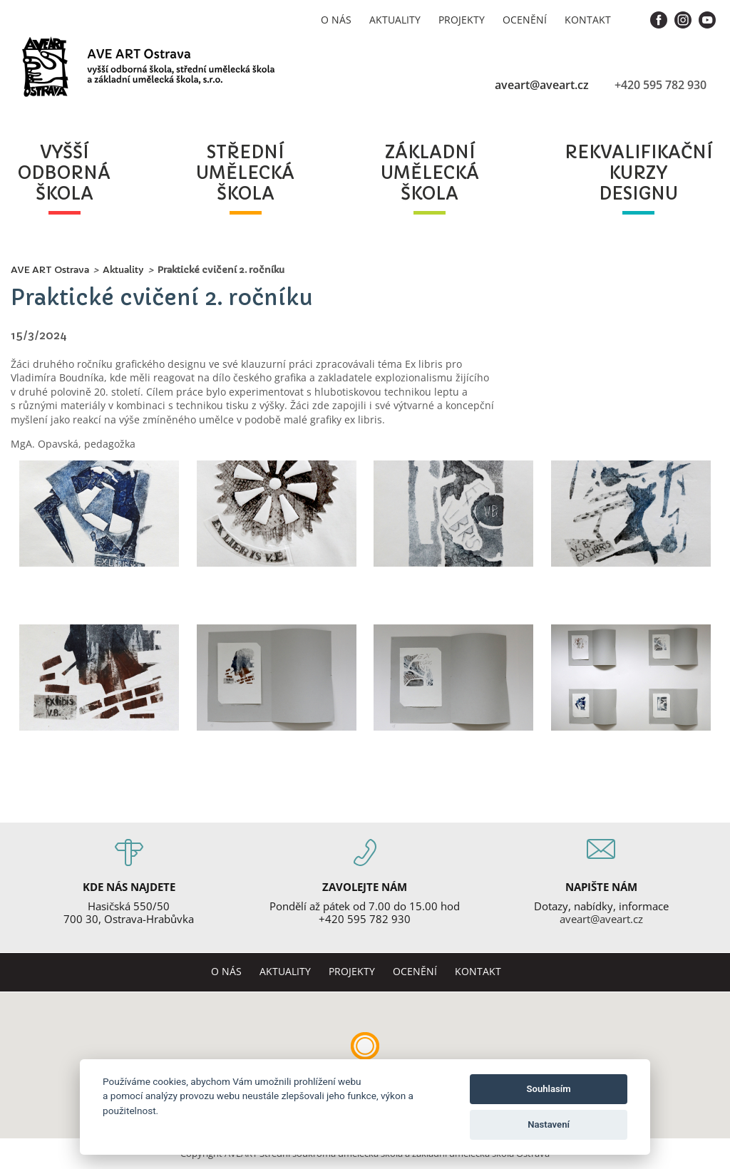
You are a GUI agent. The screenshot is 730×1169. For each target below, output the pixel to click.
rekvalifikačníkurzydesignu (638, 173)
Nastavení (549, 1124)
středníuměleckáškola (245, 173)
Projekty (461, 19)
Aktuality (395, 19)
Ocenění (525, 19)
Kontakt (588, 19)
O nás (336, 19)
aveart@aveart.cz (542, 84)
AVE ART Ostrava (50, 270)
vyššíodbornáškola (64, 173)
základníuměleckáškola (430, 173)
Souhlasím (549, 1088)
